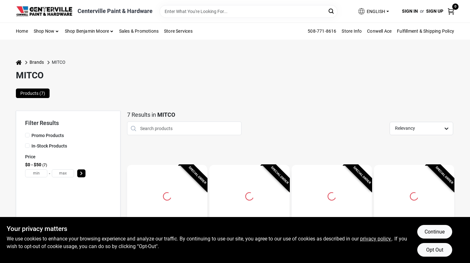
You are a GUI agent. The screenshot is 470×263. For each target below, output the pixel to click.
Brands (37, 62)
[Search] (331, 11)
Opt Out (434, 250)
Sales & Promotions (139, 31)
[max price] (63, 173)
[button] (373, 11)
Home (22, 31)
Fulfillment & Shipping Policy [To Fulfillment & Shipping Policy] (425, 31)
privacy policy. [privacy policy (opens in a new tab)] (376, 239)
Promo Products (47, 135)
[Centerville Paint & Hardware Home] (44, 11)
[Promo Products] (27, 135)
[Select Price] (81, 173)
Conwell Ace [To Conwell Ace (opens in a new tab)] (379, 31)
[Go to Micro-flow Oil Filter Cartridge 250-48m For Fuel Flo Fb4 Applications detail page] (414, 195)
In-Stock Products (49, 145)
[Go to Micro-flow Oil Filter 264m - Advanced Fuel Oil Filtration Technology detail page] (167, 195)
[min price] (36, 173)
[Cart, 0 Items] (451, 11)
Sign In (410, 11)
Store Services (178, 31)
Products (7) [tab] (32, 93)
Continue (435, 232)
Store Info (352, 31)
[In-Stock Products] (27, 145)
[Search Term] (248, 11)
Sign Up (434, 11)
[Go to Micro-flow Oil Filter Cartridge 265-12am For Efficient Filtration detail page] (332, 195)
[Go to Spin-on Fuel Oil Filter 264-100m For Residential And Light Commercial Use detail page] (249, 195)
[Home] (19, 62)
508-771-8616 (322, 31)
